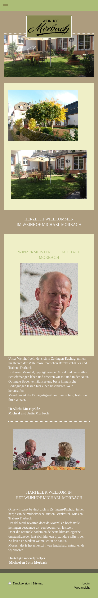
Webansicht (82, 587)
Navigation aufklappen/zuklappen (49, 5)
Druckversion (19, 583)
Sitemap (37, 583)
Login (86, 583)
